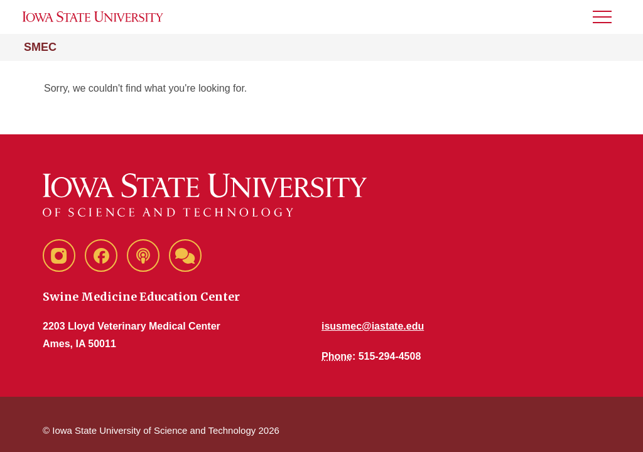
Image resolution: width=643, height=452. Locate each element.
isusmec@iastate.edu (373, 326)
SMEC (40, 47)
